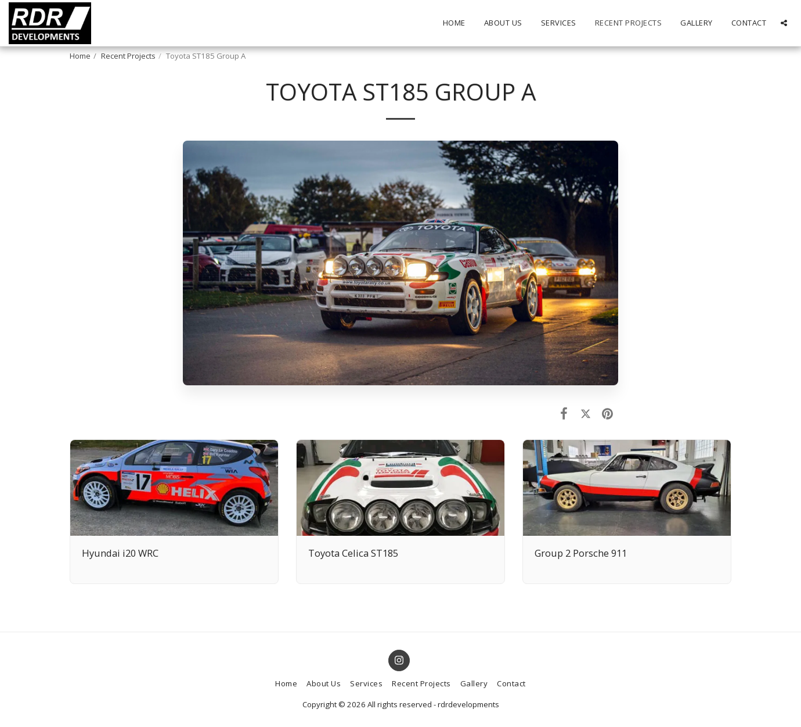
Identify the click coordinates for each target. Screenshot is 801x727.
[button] (784, 23)
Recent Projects (128, 56)
